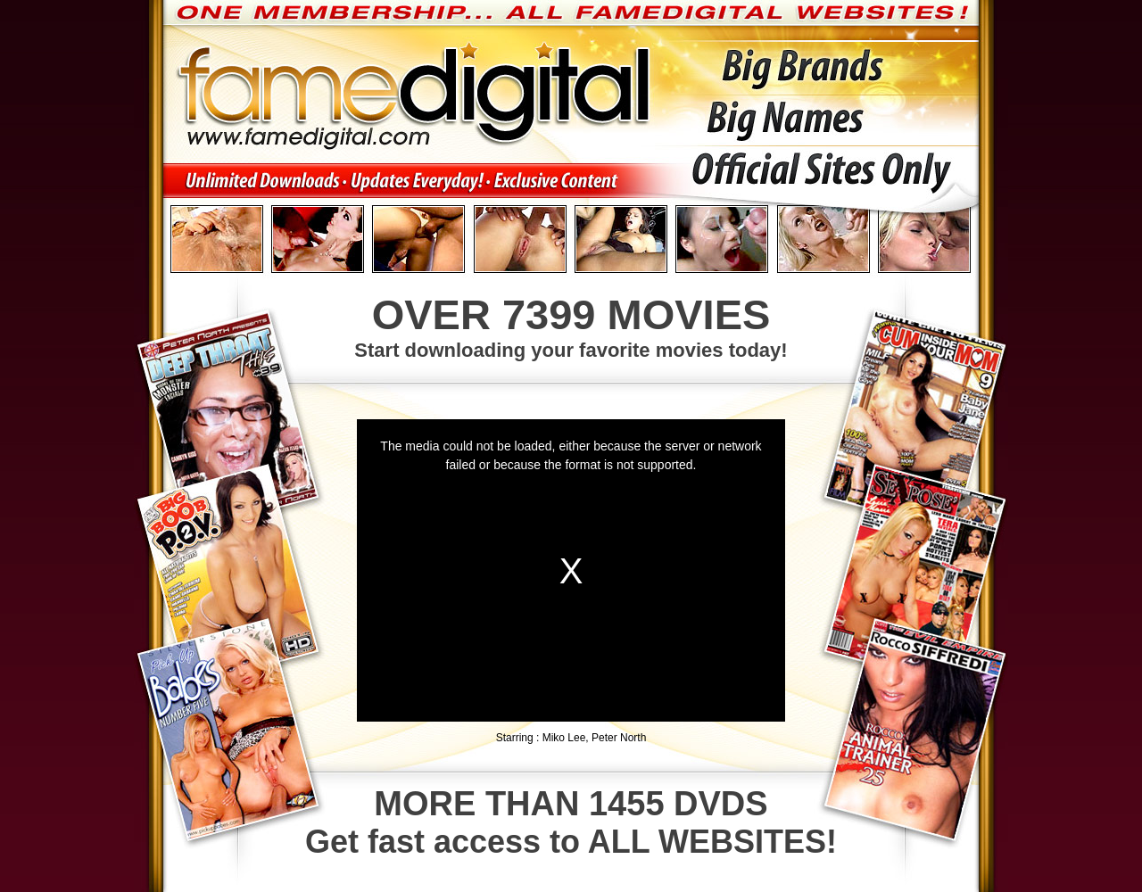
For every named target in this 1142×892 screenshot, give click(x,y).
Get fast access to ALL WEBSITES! (571, 822)
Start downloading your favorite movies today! (571, 325)
